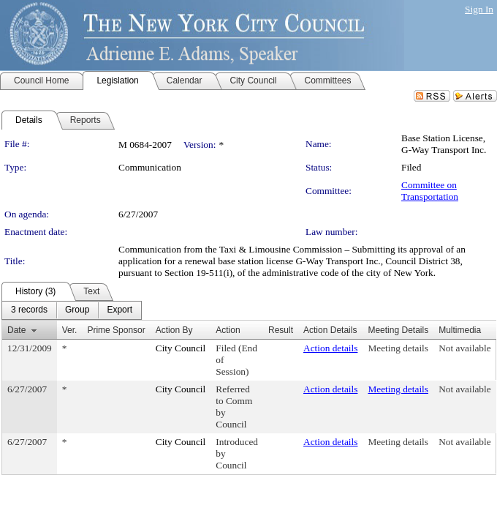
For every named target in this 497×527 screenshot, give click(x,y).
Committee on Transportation (429, 190)
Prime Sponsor (116, 330)
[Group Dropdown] (77, 310)
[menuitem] (29, 310)
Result (280, 330)
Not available (464, 348)
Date (16, 330)
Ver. (69, 330)
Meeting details (398, 348)
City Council (181, 348)
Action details (330, 348)
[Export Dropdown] (119, 310)
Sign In (479, 9)
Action (228, 330)
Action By (174, 330)
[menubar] (71, 310)
